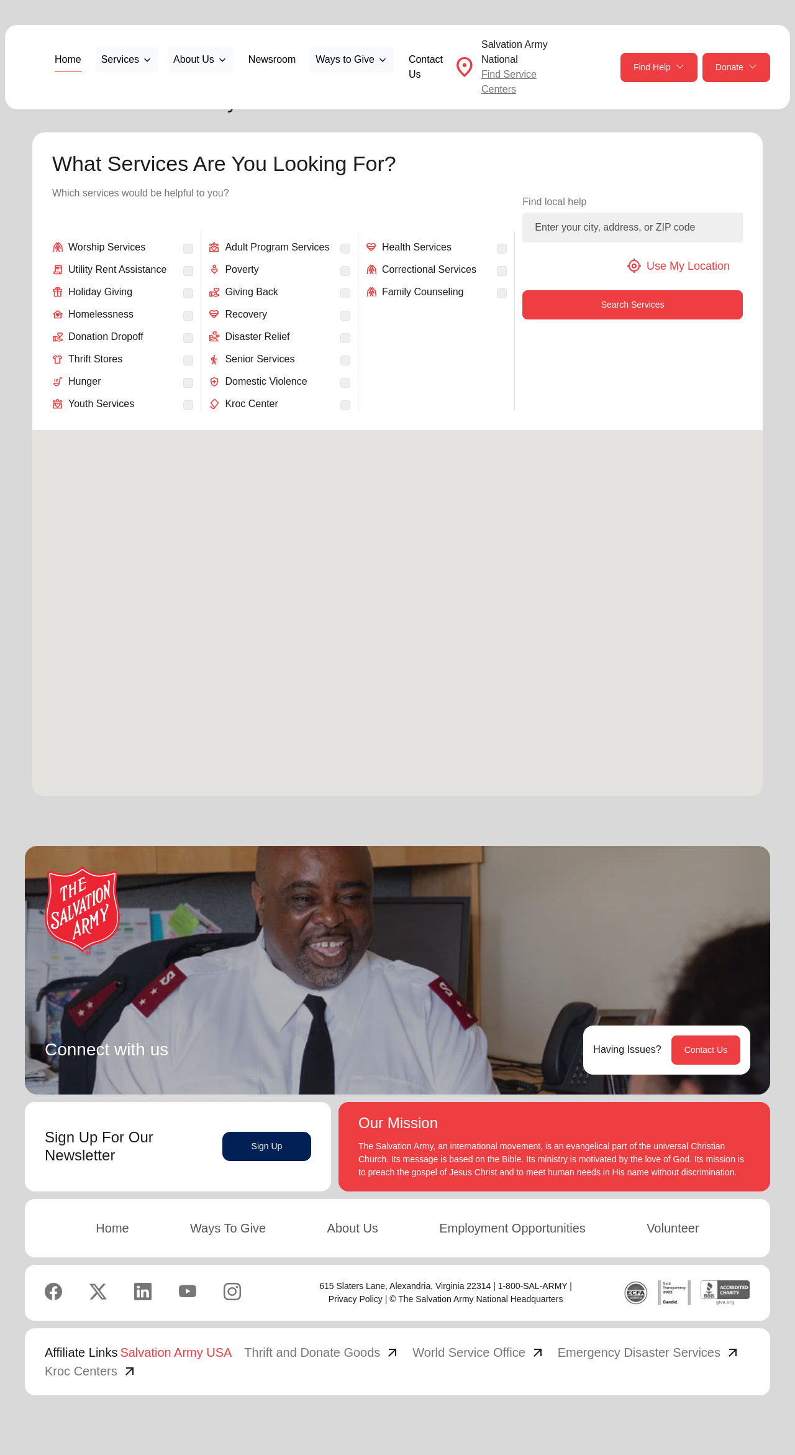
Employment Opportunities (512, 1228)
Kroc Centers (91, 1371)
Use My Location (678, 266)
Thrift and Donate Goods (322, 1352)
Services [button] (120, 59)
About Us (352, 1228)
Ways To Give (228, 1228)
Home (68, 59)
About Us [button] (193, 59)
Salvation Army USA (176, 1352)
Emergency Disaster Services (649, 1352)
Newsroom (272, 59)
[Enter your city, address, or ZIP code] (632, 227)
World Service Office (478, 1352)
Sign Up (267, 1146)
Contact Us (426, 67)
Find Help (659, 67)
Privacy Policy (356, 1299)
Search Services (633, 305)
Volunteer (673, 1228)
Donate (736, 67)
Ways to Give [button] (345, 59)
